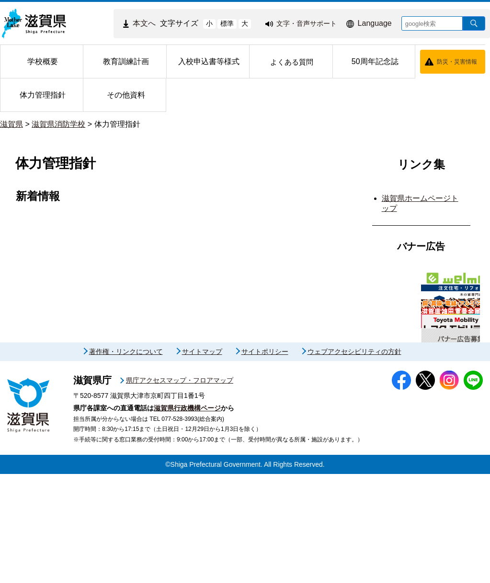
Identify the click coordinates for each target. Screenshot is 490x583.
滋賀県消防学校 (58, 124)
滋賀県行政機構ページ (187, 517)
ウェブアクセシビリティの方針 (354, 461)
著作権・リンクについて (126, 461)
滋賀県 (11, 124)
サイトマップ (202, 461)
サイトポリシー (264, 461)
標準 (227, 23)
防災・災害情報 (457, 61)
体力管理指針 (117, 124)
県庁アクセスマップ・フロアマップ (179, 490)
